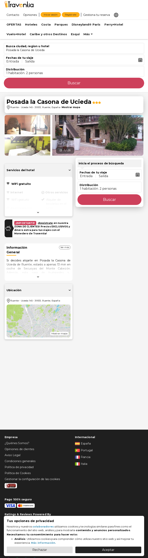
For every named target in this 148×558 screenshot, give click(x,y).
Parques (61, 24)
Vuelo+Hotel (16, 34)
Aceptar (108, 550)
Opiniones (30, 15)
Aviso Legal (12, 455)
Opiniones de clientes (19, 449)
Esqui (75, 34)
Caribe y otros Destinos (48, 34)
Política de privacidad (19, 467)
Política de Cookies (18, 473)
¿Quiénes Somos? (17, 443)
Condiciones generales (20, 461)
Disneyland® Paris (86, 24)
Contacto (13, 15)
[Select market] (116, 15)
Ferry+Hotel (113, 24)
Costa (46, 24)
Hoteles (31, 24)
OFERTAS (14, 24)
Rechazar (39, 550)
